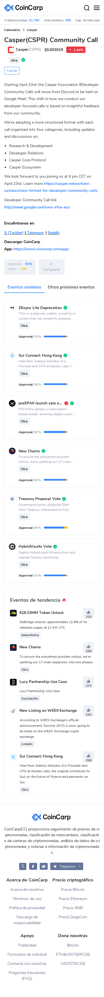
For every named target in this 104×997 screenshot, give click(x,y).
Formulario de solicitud (27, 954)
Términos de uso (27, 898)
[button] (66, 866)
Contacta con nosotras (27, 963)
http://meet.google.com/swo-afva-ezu (37, 207)
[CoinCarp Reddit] (44, 866)
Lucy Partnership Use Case (43, 681)
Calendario (12, 30)
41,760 (34, 20)
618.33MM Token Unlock (41, 612)
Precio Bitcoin (73, 889)
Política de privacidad (27, 908)
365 (68, 20)
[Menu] (96, 8)
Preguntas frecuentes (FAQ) (27, 975)
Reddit (53, 232)
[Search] (86, 8)
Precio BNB (73, 908)
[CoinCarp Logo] (25, 7)
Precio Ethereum (73, 898)
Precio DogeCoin (73, 917)
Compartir (51, 267)
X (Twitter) (14, 232)
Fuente (12, 70)
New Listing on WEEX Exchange (48, 710)
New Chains (30, 647)
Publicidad (27, 945)
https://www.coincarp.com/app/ (41, 249)
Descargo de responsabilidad (27, 919)
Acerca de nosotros (27, 889)
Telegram (35, 232)
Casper (32, 30)
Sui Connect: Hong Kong (41, 756)
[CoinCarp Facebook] (33, 866)
